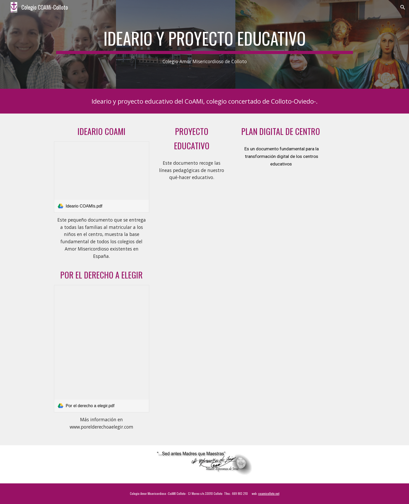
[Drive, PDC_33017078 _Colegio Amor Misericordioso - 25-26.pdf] (281, 219)
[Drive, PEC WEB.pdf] (191, 211)
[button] (402, 7)
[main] (204, 44)
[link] (101, 177)
